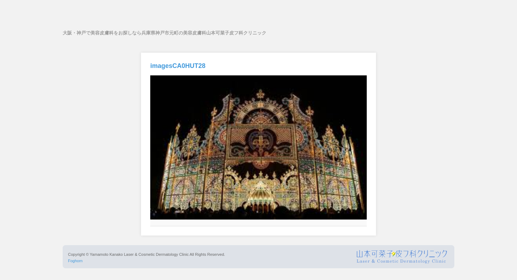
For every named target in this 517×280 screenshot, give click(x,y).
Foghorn (75, 261)
